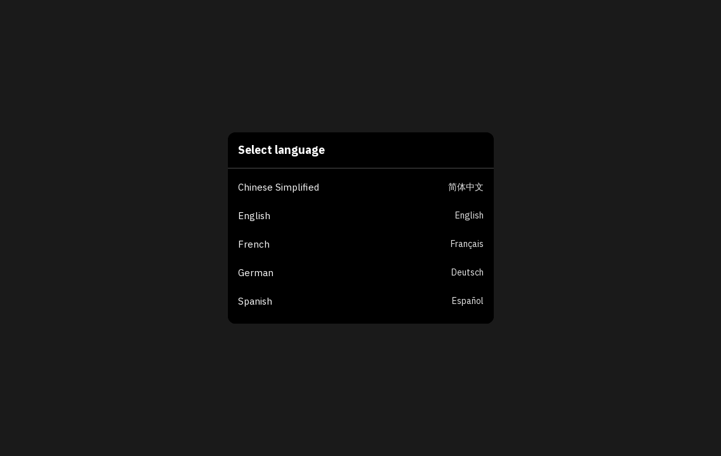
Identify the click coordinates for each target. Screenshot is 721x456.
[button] (366, 188)
